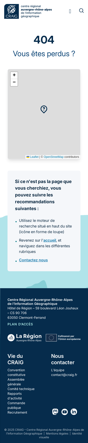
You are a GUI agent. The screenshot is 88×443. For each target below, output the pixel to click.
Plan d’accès (20, 324)
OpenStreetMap (54, 157)
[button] (44, 109)
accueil (49, 240)
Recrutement (17, 412)
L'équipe (57, 370)
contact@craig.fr (64, 375)
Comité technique (21, 389)
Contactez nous (33, 260)
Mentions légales (57, 433)
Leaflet (32, 157)
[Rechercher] (78, 11)
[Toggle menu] (70, 11)
